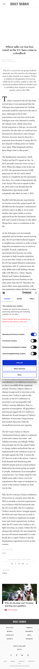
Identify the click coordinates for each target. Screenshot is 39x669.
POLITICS (9, 628)
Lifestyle (10, 635)
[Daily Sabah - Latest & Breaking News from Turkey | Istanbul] (19, 4)
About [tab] (32, 298)
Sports (10, 639)
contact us (31, 661)
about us (21, 661)
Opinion (29, 639)
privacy (13, 661)
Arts (29, 635)
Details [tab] (19, 298)
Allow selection (19, 369)
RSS (19, 663)
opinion (4, 573)
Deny (19, 375)
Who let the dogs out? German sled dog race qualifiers (19, 604)
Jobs (5, 661)
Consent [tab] (7, 298)
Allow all (19, 362)
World (9, 631)
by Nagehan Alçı (8, 60)
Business (29, 631)
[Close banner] (36, 293)
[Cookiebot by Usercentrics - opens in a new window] (23, 293)
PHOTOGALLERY (12, 610)
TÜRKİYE (29, 628)
